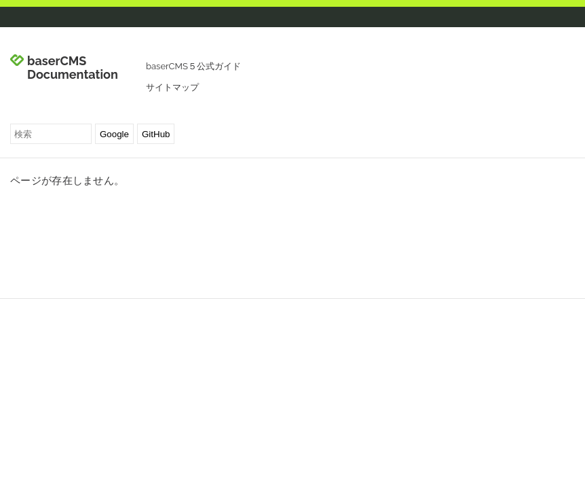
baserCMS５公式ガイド (193, 66)
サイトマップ (172, 87)
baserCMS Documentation (72, 68)
